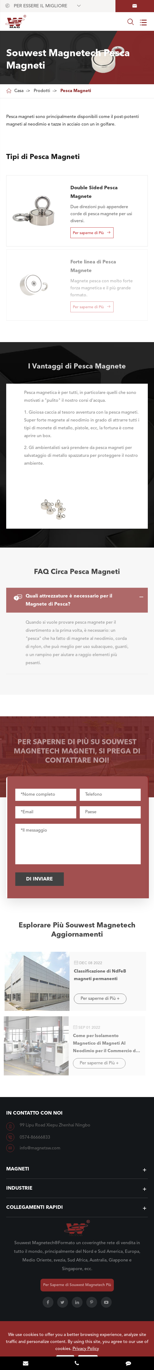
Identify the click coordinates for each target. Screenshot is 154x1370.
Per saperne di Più (92, 232)
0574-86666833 (35, 1137)
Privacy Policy (86, 1349)
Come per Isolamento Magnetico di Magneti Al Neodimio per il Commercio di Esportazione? (102, 1044)
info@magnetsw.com (40, 1148)
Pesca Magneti (75, 91)
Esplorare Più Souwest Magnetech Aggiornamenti (77, 932)
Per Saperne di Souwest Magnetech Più (77, 1285)
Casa (18, 91)
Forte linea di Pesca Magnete (93, 264)
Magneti (17, 1169)
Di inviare (41, 879)
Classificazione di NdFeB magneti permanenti (97, 975)
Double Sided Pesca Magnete (94, 192)
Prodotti (42, 91)
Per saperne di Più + (97, 999)
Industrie (19, 1188)
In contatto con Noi (34, 1113)
